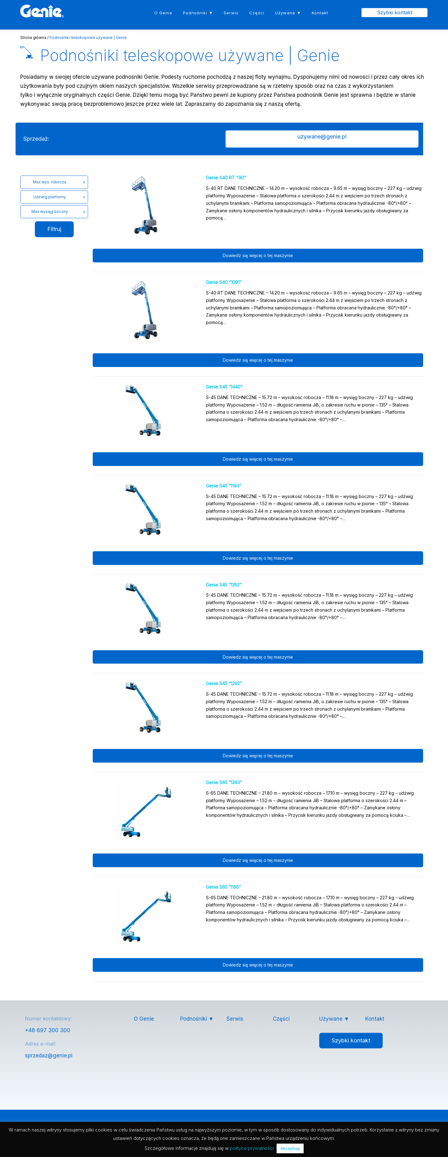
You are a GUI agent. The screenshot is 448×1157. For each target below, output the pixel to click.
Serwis (231, 12)
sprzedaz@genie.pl (48, 1056)
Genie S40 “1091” (223, 282)
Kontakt (320, 12)
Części (256, 12)
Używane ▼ (288, 12)
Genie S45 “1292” (224, 683)
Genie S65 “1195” (223, 887)
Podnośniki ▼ (198, 12)
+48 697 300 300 (47, 1031)
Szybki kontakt (394, 12)
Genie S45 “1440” (224, 387)
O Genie (163, 12)
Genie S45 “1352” (223, 585)
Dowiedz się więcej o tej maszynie (258, 256)
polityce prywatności (252, 1148)
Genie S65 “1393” (224, 782)
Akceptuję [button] (290, 1148)
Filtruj (54, 229)
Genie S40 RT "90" (226, 178)
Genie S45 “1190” (223, 486)
